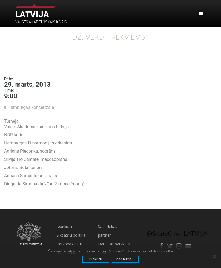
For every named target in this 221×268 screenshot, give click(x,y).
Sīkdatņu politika (71, 235)
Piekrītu (95, 259)
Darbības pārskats (114, 243)
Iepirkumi (65, 226)
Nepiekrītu (125, 259)
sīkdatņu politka (160, 251)
